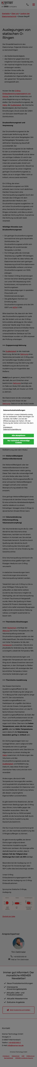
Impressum (7, 427)
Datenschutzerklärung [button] (12, 429)
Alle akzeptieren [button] (18, 435)
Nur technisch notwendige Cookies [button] (18, 442)
